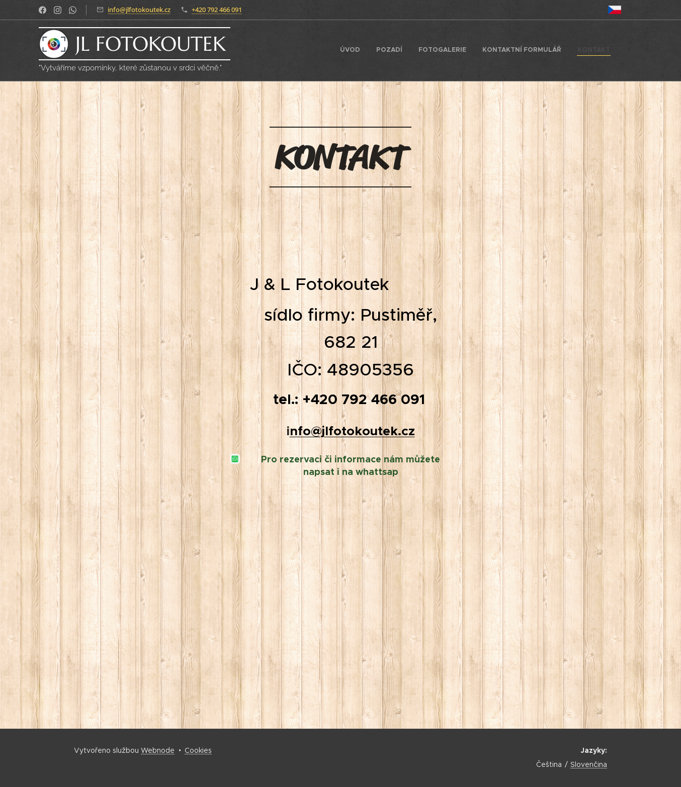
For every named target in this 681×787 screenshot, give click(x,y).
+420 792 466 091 (217, 9)
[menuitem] (548, 50)
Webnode (158, 750)
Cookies (198, 750)
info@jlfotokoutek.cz (139, 9)
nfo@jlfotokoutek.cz (352, 431)
